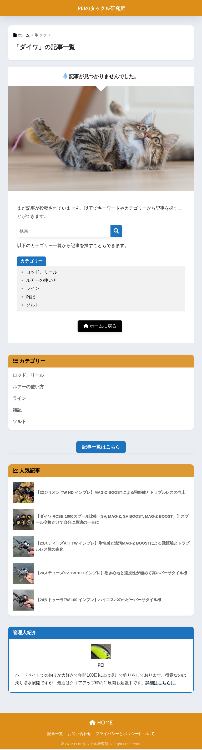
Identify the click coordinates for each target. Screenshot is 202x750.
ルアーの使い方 (41, 280)
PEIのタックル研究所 (101, 8)
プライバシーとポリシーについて (125, 734)
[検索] (116, 231)
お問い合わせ (79, 734)
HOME (101, 723)
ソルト (32, 305)
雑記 (30, 296)
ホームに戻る (100, 326)
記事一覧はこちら (101, 447)
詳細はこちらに (160, 683)
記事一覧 (55, 734)
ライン (32, 288)
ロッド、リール (41, 272)
